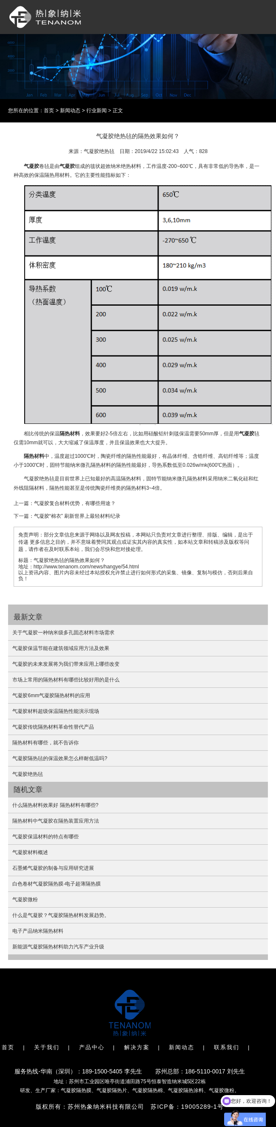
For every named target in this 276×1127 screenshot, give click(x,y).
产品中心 (92, 1047)
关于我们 (47, 1047)
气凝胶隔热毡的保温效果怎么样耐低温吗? (59, 758)
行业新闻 (96, 111)
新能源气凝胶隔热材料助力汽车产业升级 (58, 947)
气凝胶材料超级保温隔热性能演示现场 (55, 711)
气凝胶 (31, 166)
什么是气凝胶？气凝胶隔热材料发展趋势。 (60, 915)
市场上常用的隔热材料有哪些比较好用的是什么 (66, 680)
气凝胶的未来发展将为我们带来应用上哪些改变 (66, 664)
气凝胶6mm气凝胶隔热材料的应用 (51, 695)
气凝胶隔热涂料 (186, 1090)
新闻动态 (70, 111)
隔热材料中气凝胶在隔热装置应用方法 (55, 821)
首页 (49, 111)
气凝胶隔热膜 (76, 1090)
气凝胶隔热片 (112, 1090)
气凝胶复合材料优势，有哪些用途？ (75, 503)
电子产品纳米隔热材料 (37, 931)
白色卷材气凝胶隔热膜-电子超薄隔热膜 (56, 884)
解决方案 (137, 1047)
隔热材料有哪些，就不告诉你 (45, 743)
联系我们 (226, 1047)
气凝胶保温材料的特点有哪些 (45, 837)
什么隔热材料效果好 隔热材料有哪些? (55, 805)
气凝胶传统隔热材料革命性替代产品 (53, 727)
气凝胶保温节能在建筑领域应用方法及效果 (60, 648)
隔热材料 (70, 434)
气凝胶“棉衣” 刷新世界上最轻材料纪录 (77, 516)
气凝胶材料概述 (30, 852)
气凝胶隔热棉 (147, 1090)
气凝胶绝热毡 (27, 774)
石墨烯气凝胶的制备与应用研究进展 (53, 868)
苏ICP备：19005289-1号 (187, 1106)
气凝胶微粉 (25, 900)
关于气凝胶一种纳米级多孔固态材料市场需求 (63, 633)
